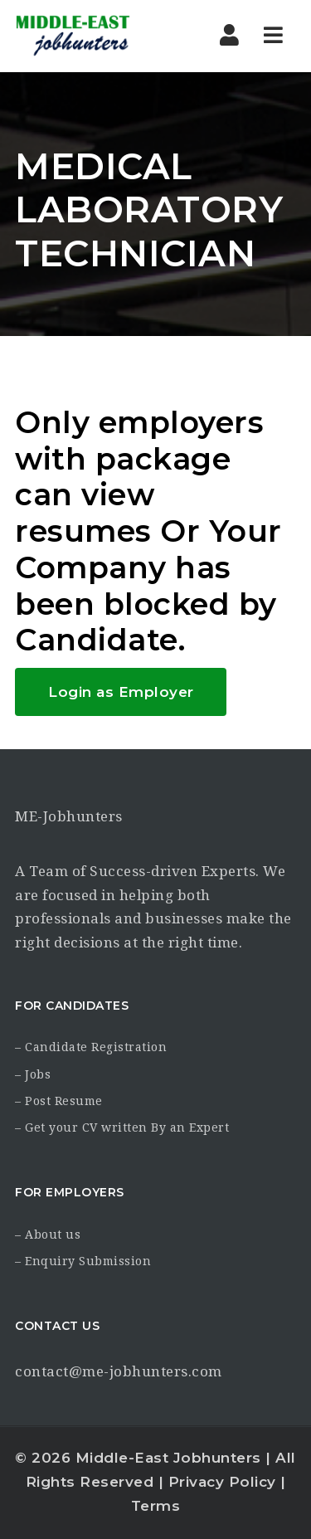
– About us (47, 1234)
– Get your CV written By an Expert (122, 1127)
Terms (156, 1506)
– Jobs (33, 1074)
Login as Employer (121, 692)
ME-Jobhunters (69, 816)
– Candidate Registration (91, 1047)
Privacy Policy (222, 1481)
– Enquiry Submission (83, 1261)
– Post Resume (59, 1101)
